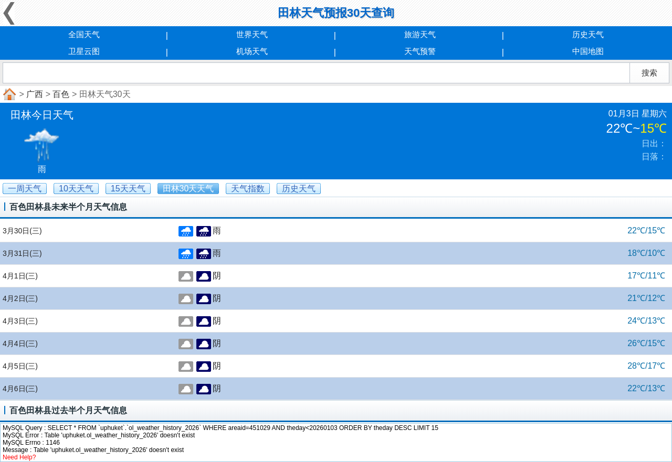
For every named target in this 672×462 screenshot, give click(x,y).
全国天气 (84, 34)
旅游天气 (420, 34)
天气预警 (420, 51)
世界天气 (252, 34)
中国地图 (588, 51)
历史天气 (588, 34)
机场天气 (252, 51)
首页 (8, 94)
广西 (34, 94)
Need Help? (19, 457)
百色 (60, 94)
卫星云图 (84, 51)
